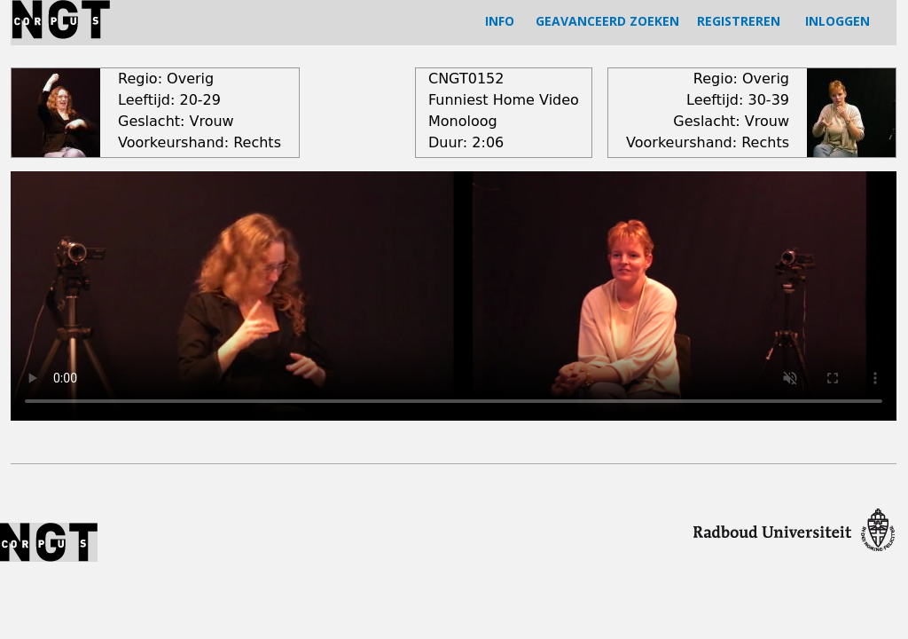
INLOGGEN (837, 20)
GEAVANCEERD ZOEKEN (607, 20)
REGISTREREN (738, 20)
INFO (499, 20)
